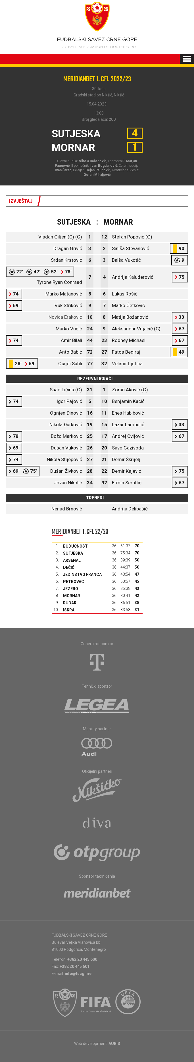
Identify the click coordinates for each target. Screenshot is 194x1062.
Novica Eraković (65, 317)
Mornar (71, 596)
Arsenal (72, 560)
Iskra (68, 610)
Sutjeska (73, 553)
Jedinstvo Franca (82, 574)
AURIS (114, 1043)
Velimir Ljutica (127, 363)
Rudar (69, 603)
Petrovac (73, 581)
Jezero (70, 588)
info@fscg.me (78, 973)
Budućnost (75, 546)
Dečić (68, 567)
